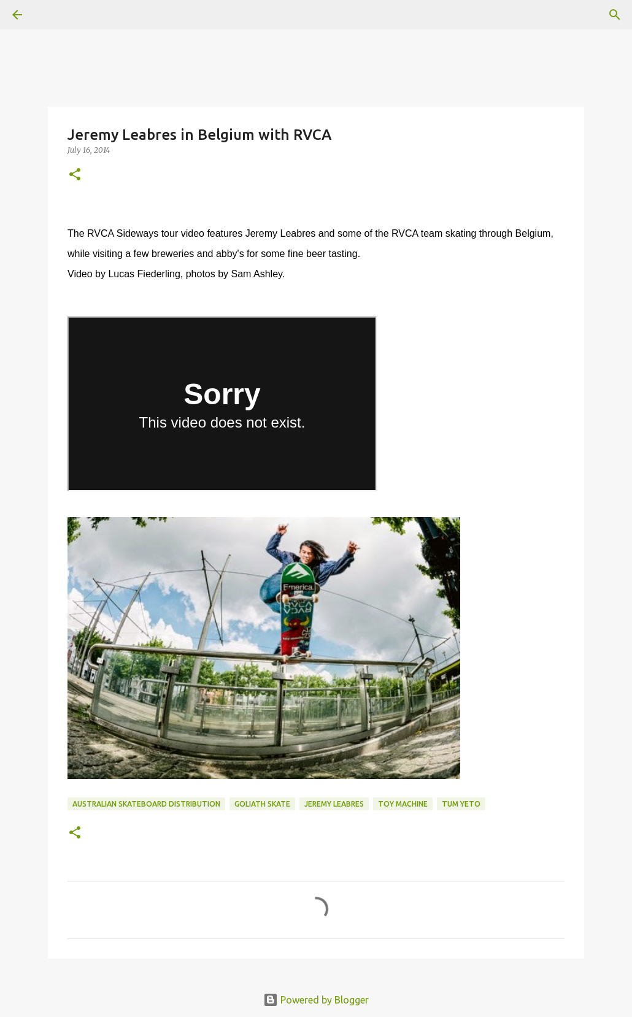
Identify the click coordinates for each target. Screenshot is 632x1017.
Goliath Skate (262, 804)
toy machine (403, 804)
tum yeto (461, 804)
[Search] (614, 14)
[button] (74, 175)
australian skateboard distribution (146, 804)
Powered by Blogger (316, 999)
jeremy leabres (334, 804)
